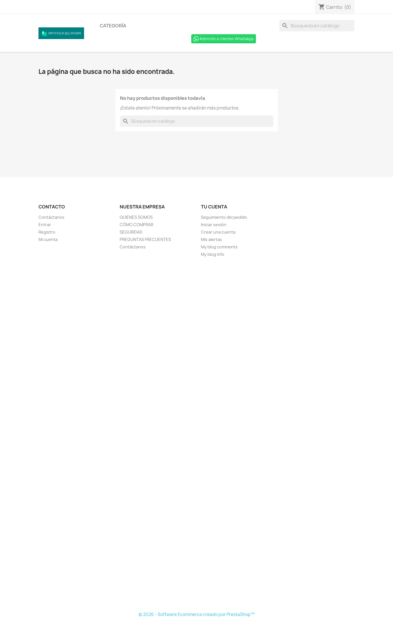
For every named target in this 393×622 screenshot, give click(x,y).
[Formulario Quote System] (196, 435)
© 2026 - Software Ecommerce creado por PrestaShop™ (197, 614)
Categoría (113, 26)
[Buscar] (317, 25)
